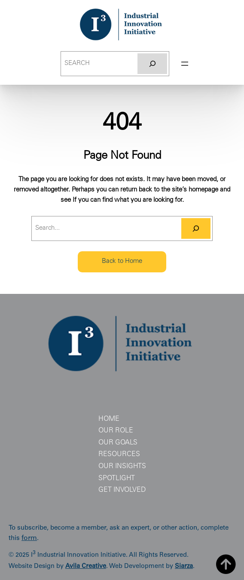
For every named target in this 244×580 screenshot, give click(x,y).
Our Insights (122, 466)
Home (108, 419)
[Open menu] (185, 64)
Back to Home (122, 261)
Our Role (115, 430)
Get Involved (122, 490)
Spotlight (116, 478)
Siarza (184, 566)
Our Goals (117, 442)
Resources (119, 454)
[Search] (152, 63)
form (29, 538)
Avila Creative (85, 566)
